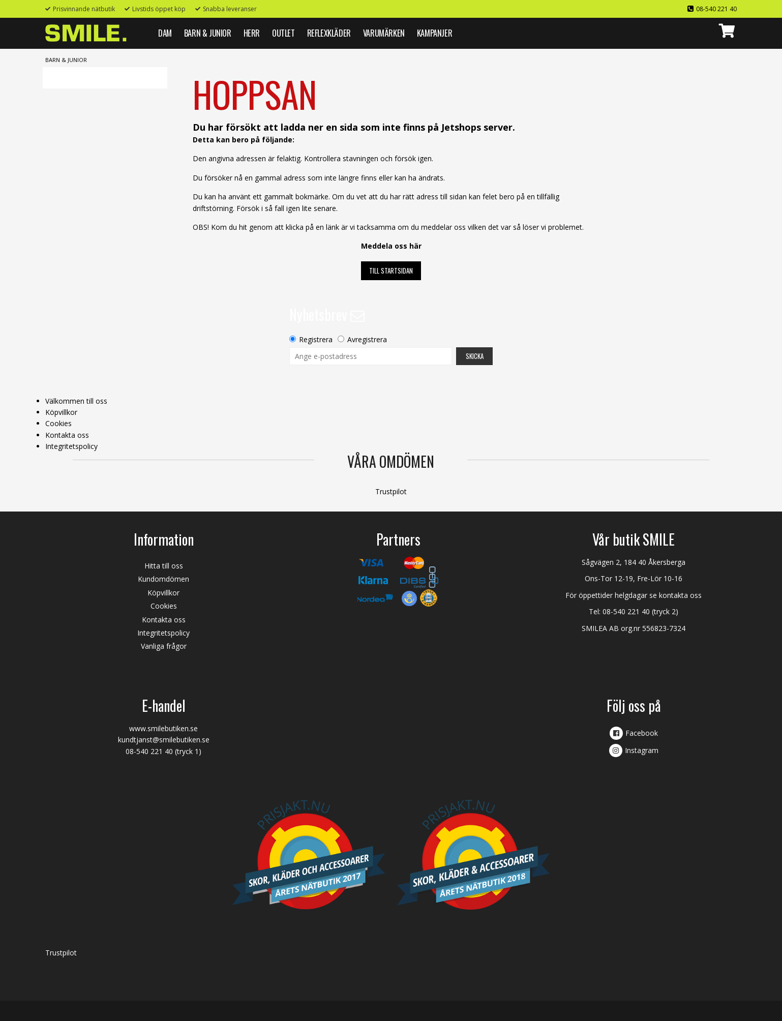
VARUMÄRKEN (384, 32)
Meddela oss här (391, 246)
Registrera (316, 339)
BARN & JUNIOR (207, 32)
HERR (252, 32)
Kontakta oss (67, 435)
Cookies (58, 423)
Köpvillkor (61, 412)
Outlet (283, 32)
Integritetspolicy (71, 446)
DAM (165, 32)
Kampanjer (434, 32)
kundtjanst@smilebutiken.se (163, 739)
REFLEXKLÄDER (329, 32)
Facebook (641, 733)
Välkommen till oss (76, 401)
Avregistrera (367, 339)
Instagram (641, 750)
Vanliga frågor (164, 646)
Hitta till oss (163, 565)
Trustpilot (391, 491)
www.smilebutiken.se (163, 728)
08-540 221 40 (716, 9)
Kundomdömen (163, 579)
